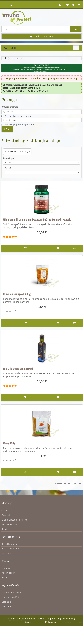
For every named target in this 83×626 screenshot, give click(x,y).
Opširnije (38, 622)
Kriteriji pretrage (9, 107)
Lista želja (6, 602)
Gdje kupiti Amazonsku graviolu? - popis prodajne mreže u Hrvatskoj (41, 78)
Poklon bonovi (8, 573)
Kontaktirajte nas (9, 544)
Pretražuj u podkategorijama (17, 124)
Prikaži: (8, 168)
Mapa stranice (8, 553)
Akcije (4, 577)
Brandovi (5, 568)
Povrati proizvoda (10, 548)
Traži (7, 129)
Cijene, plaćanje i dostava (14, 520)
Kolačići (5, 529)
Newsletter (6, 606)
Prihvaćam (51, 622)
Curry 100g (9, 443)
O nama (5, 510)
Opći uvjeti (6, 515)
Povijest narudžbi (10, 597)
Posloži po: (8, 158)
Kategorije (10, 48)
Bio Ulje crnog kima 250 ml (18, 369)
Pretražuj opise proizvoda (16, 116)
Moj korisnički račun (11, 592)
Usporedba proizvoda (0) (17, 151)
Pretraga (15, 58)
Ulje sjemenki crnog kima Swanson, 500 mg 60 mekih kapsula (37, 219)
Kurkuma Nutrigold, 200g (16, 294)
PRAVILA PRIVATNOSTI (12, 524)
